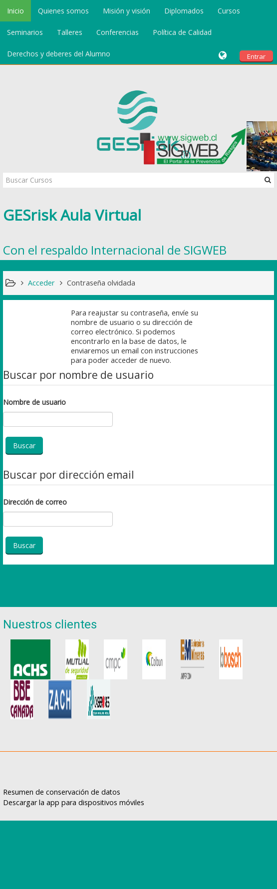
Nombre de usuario (34, 402)
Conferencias (117, 32)
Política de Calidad (182, 32)
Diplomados (184, 10)
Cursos (229, 10)
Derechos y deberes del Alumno (58, 53)
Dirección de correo (35, 502)
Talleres (69, 32)
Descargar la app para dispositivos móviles (73, 802)
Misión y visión (126, 10)
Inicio (15, 10)
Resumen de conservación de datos (61, 792)
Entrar (256, 56)
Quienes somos (63, 10)
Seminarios (25, 32)
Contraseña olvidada (101, 283)
